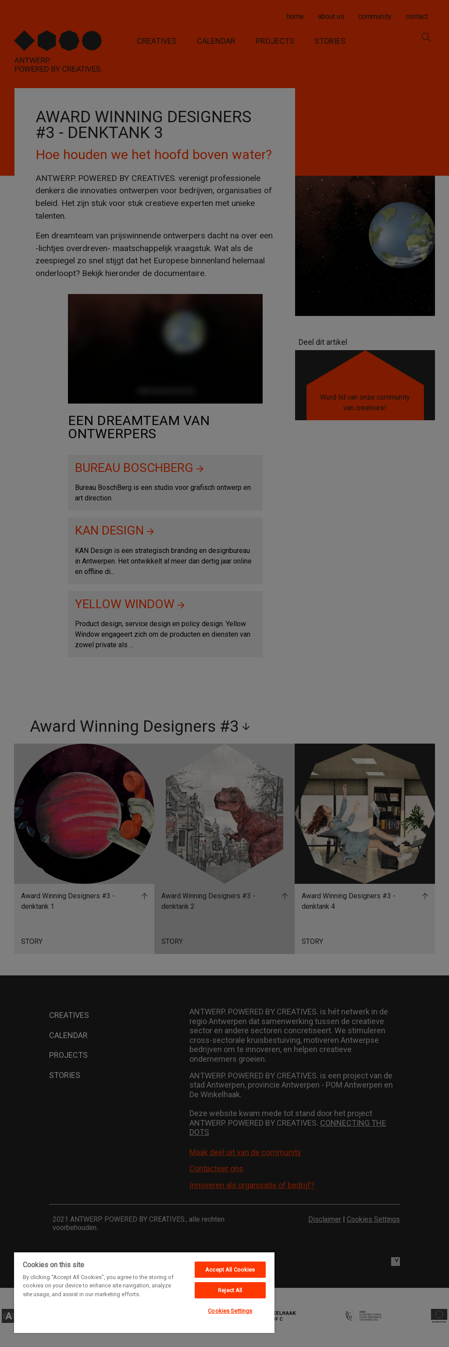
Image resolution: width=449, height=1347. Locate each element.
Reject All (230, 1290)
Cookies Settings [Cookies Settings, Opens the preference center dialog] (230, 1311)
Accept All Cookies (230, 1269)
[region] (144, 1292)
